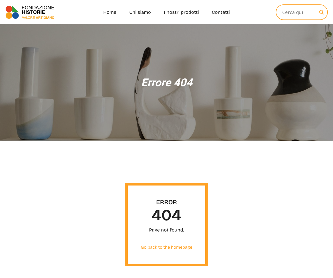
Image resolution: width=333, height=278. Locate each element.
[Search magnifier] (321, 12)
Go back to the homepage (166, 247)
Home (109, 12)
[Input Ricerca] (299, 12)
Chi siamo (140, 12)
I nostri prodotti (181, 12)
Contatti (221, 12)
